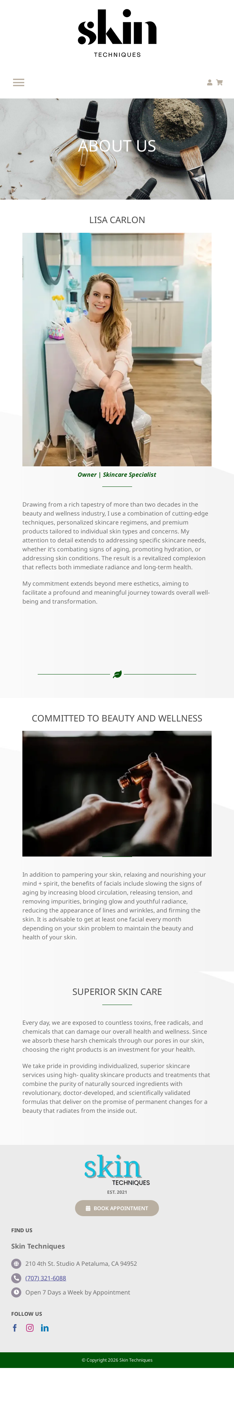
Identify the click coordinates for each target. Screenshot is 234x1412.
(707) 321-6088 (45, 1278)
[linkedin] (45, 1328)
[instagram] (30, 1328)
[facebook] (15, 1328)
